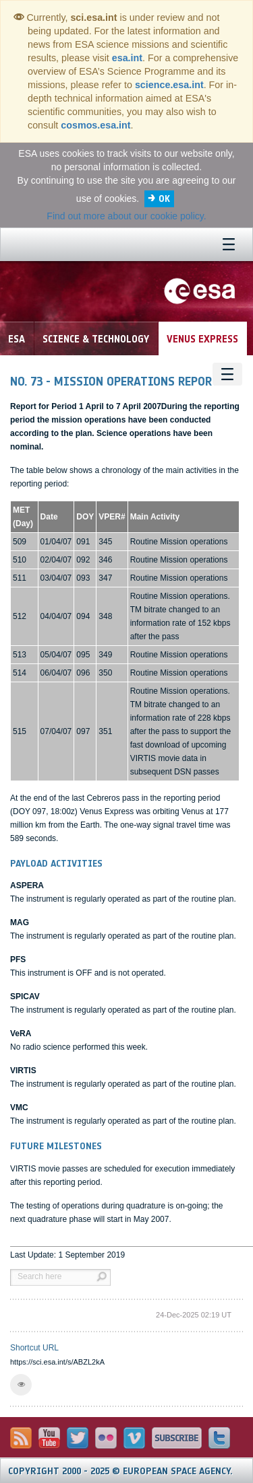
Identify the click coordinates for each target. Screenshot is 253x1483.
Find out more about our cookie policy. (126, 216)
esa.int (127, 57)
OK (164, 199)
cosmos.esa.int (95, 125)
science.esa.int (169, 84)
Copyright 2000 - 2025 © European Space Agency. (120, 1471)
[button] (21, 1385)
